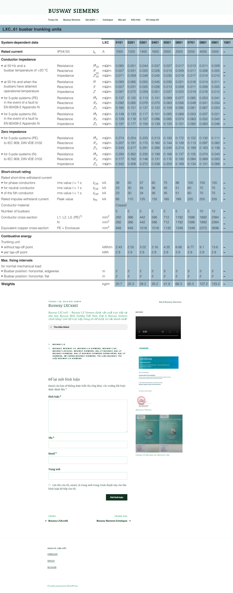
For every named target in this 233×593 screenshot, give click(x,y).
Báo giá (122, 19)
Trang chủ (53, 19)
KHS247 (51, 560)
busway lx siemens (89, 348)
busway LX (69, 348)
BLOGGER (51, 567)
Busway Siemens (73, 10)
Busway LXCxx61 (63, 351)
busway (57, 348)
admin (77, 301)
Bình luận (54, 396)
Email (52, 453)
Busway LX (59, 344)
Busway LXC (109, 348)
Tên (51, 438)
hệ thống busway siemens (80, 356)
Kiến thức (136, 19)
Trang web (54, 469)
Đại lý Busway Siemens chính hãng (95, 353)
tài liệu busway (107, 356)
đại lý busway (104, 351)
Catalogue (108, 19)
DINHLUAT (52, 554)
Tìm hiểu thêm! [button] (59, 327)
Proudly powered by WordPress (62, 586)
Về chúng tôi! (152, 19)
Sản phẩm (91, 19)
